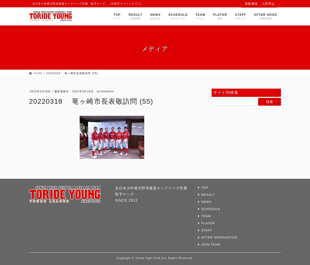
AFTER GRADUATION (219, 237)
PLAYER (208, 223)
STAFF (206, 230)
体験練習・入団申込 (260, 3)
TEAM (206, 216)
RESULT (208, 194)
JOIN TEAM (210, 244)
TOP (204, 187)
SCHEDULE (210, 209)
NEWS (206, 202)
